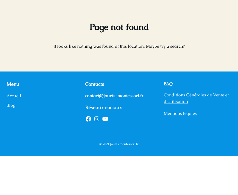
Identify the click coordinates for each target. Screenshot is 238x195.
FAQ (168, 84)
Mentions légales (180, 113)
